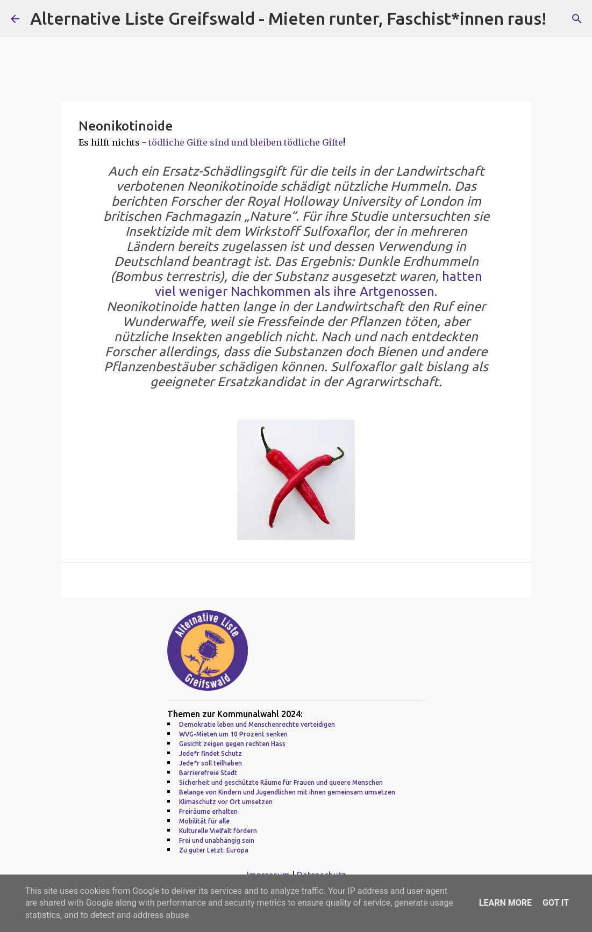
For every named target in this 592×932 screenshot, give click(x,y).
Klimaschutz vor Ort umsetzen (226, 801)
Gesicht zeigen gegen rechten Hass (232, 743)
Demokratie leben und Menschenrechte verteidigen (257, 724)
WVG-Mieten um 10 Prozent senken (233, 734)
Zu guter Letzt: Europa (213, 850)
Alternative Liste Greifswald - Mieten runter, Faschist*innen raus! (288, 18)
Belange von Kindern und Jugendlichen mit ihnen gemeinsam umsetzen (287, 792)
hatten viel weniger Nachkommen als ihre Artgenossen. (318, 284)
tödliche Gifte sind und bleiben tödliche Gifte (245, 142)
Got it (556, 903)
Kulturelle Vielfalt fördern (218, 830)
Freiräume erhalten (208, 811)
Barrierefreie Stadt (208, 772)
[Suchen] (576, 19)
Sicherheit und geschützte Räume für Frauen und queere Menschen (281, 782)
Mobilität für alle (204, 821)
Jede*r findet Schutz (210, 753)
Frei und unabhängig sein (216, 840)
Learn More (505, 903)
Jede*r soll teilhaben (210, 763)
